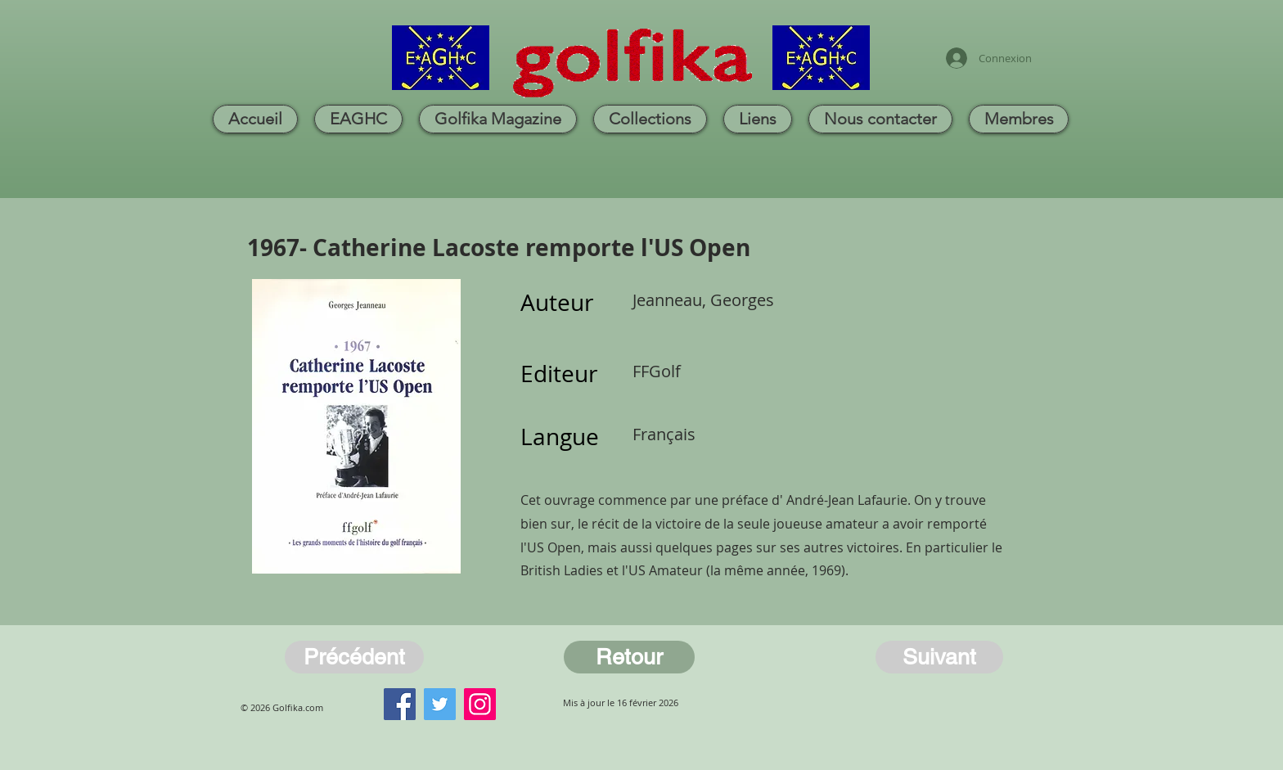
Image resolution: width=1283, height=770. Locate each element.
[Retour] (629, 657)
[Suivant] (939, 657)
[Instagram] (480, 704)
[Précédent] (354, 657)
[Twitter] (440, 704)
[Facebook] (400, 704)
